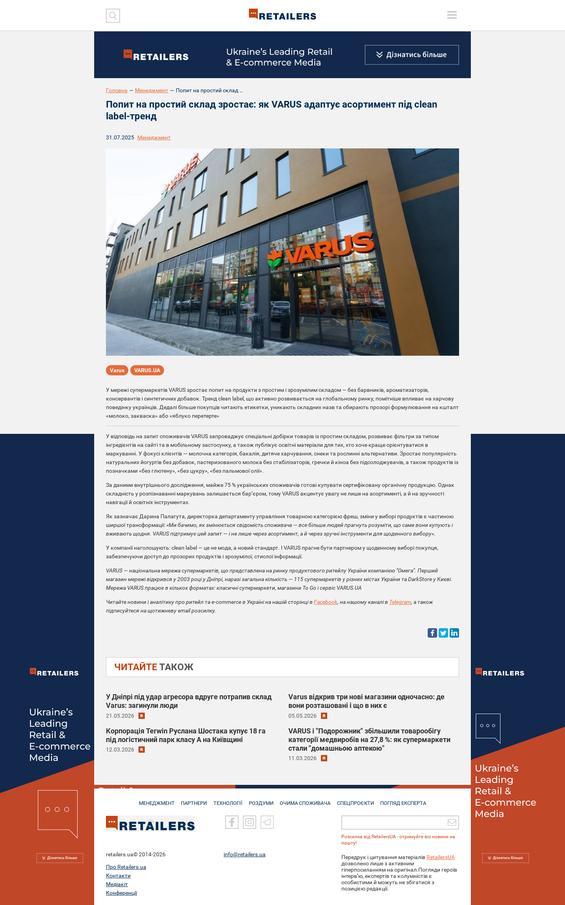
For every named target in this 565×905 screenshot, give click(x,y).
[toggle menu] (452, 15)
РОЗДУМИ (261, 800)
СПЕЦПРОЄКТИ (357, 800)
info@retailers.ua (245, 854)
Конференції (121, 893)
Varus (117, 370)
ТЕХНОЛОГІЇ (228, 800)
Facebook (325, 602)
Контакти (118, 875)
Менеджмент (151, 90)
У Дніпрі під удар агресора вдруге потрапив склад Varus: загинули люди (189, 701)
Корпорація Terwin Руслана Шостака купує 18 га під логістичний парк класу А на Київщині (186, 735)
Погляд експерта (406, 800)
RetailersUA (440, 857)
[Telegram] (267, 822)
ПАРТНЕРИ (193, 800)
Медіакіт (117, 884)
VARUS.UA (147, 370)
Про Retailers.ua (126, 867)
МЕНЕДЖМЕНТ (154, 800)
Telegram (400, 602)
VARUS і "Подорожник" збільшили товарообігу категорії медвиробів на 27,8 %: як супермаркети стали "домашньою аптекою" (369, 739)
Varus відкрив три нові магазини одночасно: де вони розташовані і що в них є (366, 701)
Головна (117, 90)
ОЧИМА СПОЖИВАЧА (306, 800)
